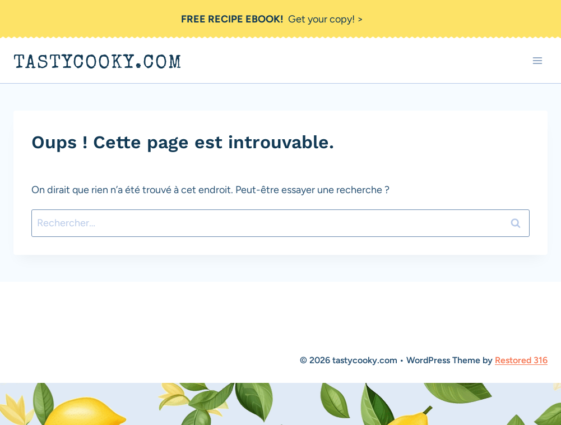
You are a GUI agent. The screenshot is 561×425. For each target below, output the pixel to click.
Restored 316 (521, 360)
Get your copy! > (272, 19)
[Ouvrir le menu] (537, 61)
